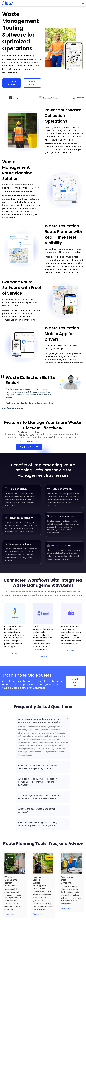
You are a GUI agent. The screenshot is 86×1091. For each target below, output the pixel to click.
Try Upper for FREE (11, 83)
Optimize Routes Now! (75, 682)
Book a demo (32, 83)
